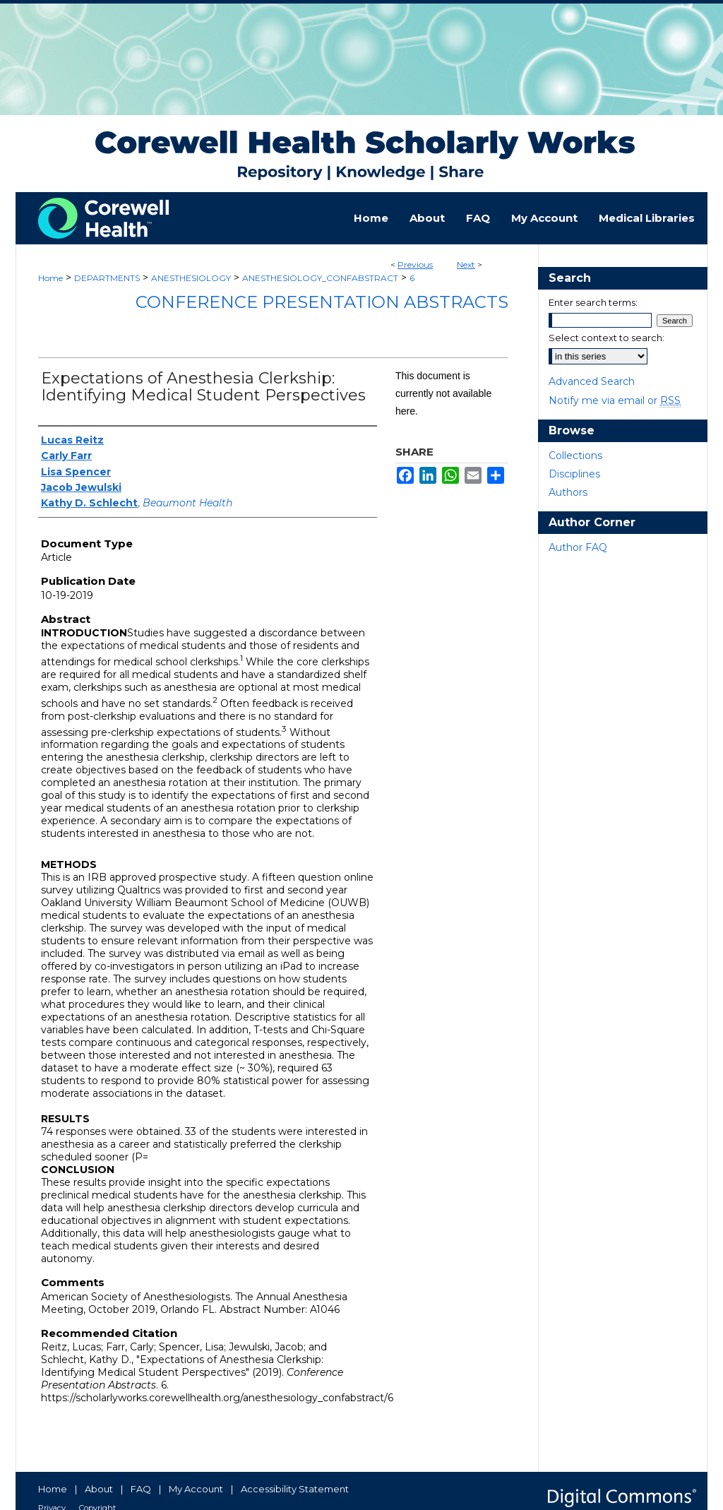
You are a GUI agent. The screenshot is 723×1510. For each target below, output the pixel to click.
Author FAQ (578, 547)
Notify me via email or (615, 400)
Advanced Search (592, 381)
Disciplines (574, 474)
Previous (415, 264)
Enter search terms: (593, 302)
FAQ (141, 1488)
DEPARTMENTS (107, 278)
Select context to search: (606, 337)
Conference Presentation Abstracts (322, 302)
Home (50, 278)
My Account (196, 1488)
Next (466, 264)
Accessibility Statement (295, 1488)
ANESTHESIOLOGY (191, 278)
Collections (575, 455)
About (99, 1488)
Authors (568, 492)
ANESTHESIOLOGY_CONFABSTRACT (320, 278)
